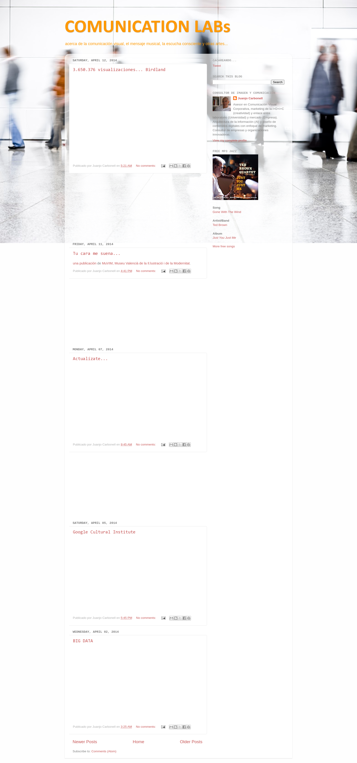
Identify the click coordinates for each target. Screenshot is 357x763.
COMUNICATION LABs (147, 27)
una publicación (84, 263)
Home (138, 741)
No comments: (146, 165)
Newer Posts (85, 741)
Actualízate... (90, 359)
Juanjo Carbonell (250, 98)
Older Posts (191, 741)
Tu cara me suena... (96, 253)
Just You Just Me (224, 237)
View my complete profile (230, 140)
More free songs (224, 246)
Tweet (217, 65)
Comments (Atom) (104, 751)
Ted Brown (220, 225)
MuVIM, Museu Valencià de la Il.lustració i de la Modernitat (146, 263)
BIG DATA (83, 641)
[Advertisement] (137, 207)
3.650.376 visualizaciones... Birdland (119, 70)
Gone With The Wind (227, 212)
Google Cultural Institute (104, 532)
